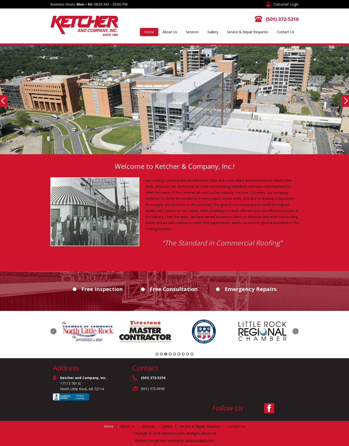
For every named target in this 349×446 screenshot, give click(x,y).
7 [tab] (183, 354)
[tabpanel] (89, 332)
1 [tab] (157, 354)
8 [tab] (187, 354)
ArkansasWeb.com (199, 440)
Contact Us (285, 32)
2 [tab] (161, 354)
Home (149, 32)
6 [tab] (178, 354)
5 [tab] (174, 354)
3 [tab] (165, 354)
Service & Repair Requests (247, 32)
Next (296, 331)
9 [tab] (191, 354)
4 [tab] (170, 354)
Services (192, 32)
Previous (53, 331)
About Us (170, 32)
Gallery (212, 32)
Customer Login (286, 4)
